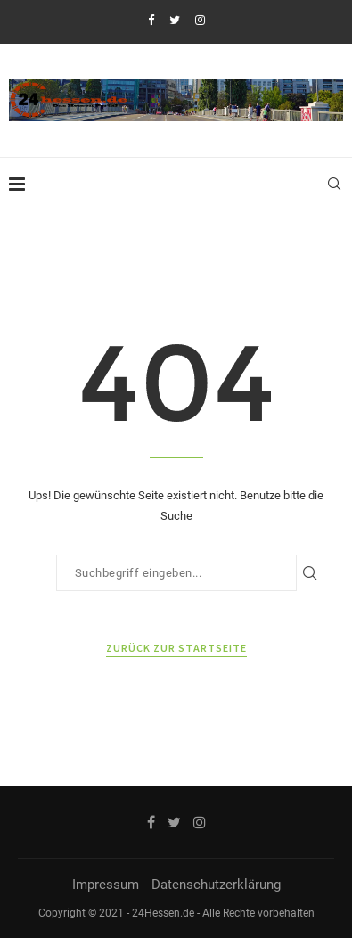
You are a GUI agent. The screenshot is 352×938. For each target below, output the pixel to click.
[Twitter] (174, 20)
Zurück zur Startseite (176, 647)
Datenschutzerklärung (216, 884)
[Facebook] (151, 20)
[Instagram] (200, 20)
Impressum (105, 884)
